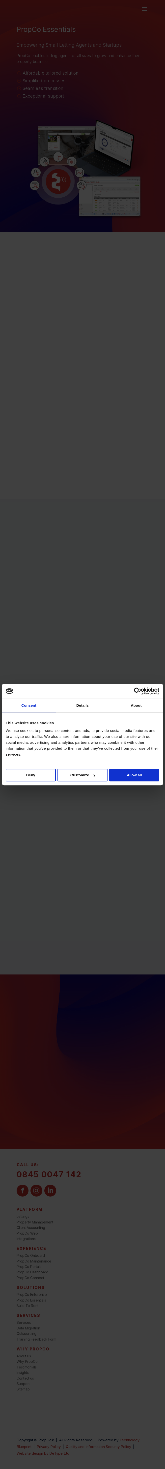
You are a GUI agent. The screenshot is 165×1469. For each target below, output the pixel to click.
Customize (82, 775)
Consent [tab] (28, 705)
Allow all (134, 775)
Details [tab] (82, 705)
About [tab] (136, 705)
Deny (30, 775)
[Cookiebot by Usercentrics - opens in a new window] (137, 691)
